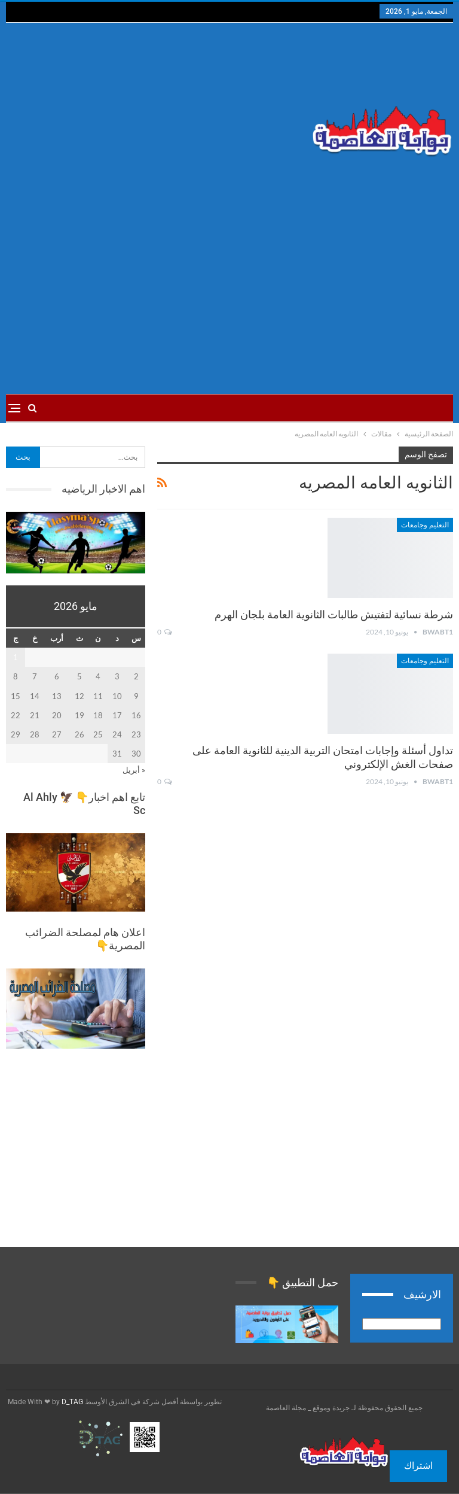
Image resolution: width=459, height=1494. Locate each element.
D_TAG (71, 1402)
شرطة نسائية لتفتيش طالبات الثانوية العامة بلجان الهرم (334, 614)
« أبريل (134, 770)
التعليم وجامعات (425, 525)
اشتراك (418, 1465)
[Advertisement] (153, 118)
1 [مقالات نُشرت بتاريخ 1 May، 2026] (15, 657)
